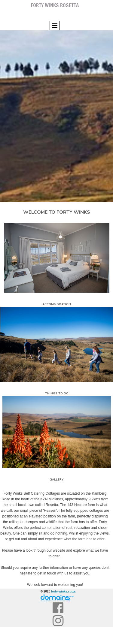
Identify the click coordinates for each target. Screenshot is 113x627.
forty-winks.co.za (63, 591)
